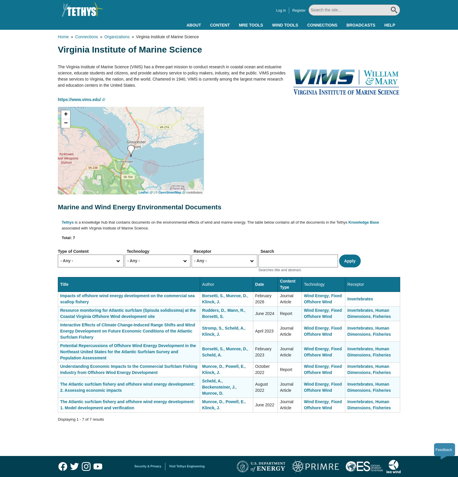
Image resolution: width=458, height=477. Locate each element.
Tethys (68, 222)
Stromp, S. (212, 328)
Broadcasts (360, 25)
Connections (322, 25)
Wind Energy (316, 295)
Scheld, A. (234, 328)
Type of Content (73, 251)
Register (299, 10)
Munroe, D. (236, 295)
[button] (131, 151)
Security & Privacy (147, 466)
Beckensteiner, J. (218, 387)
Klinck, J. (211, 302)
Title (64, 284)
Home (63, 36)
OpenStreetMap (170, 192)
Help (389, 25)
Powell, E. (234, 366)
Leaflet (144, 192)
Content (220, 25)
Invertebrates (360, 299)
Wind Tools (285, 25)
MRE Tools (251, 25)
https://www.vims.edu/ (79, 99)
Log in (281, 10)
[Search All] (354, 10)
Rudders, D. (213, 310)
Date (259, 284)
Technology (138, 251)
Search (267, 251)
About (193, 25)
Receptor (202, 251)
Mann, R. (235, 310)
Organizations (116, 36)
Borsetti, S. (213, 295)
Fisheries (382, 316)
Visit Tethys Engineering (187, 466)
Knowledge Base (363, 222)
